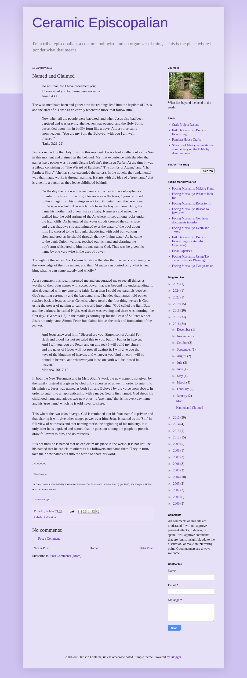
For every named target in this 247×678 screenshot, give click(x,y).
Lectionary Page (41, 499)
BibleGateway (40, 474)
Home (94, 548)
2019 (177, 304)
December (184, 329)
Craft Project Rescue (185, 124)
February (183, 389)
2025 (177, 284)
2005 (177, 470)
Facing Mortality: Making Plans (193, 188)
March (181, 382)
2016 (177, 324)
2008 (177, 450)
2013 (177, 431)
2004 (177, 477)
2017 (177, 317)
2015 (177, 417)
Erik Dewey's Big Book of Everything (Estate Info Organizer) (189, 241)
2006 (177, 464)
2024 (177, 290)
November (184, 336)
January (182, 396)
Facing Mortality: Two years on (193, 266)
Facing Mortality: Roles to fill (191, 203)
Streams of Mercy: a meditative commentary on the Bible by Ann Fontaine (193, 149)
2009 (177, 444)
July (180, 362)
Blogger (176, 657)
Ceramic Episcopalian (100, 22)
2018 (177, 310)
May (180, 376)
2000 (177, 503)
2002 (177, 490)
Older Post (146, 548)
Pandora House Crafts (186, 139)
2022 (177, 297)
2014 (177, 424)
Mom (179, 401)
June (180, 369)
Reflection (50, 517)
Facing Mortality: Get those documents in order (190, 220)
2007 (177, 457)
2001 (177, 497)
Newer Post (41, 548)
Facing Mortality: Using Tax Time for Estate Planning (190, 258)
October (182, 342)
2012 (177, 437)
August (182, 356)
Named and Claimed (189, 407)
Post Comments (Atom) (65, 556)
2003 (177, 483)
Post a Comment (49, 538)
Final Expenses (182, 251)
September (184, 349)
